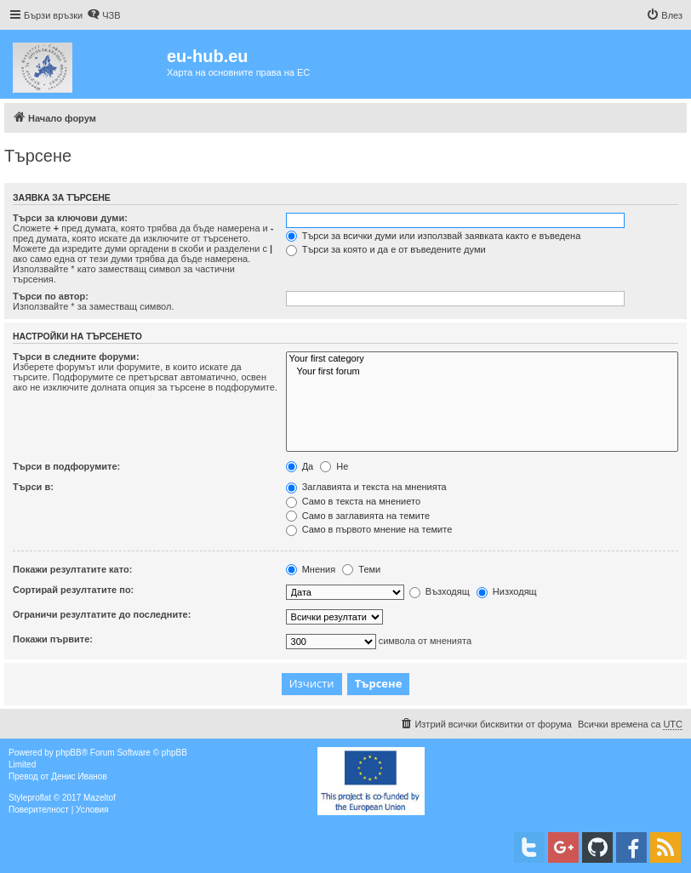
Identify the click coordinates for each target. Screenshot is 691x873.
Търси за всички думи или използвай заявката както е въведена (433, 236)
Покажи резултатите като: (72, 569)
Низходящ (507, 591)
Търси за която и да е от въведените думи (386, 249)
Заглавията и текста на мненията (366, 487)
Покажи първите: (53, 639)
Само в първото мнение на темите (369, 529)
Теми (361, 569)
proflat (39, 797)
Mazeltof (99, 797)
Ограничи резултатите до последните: (102, 614)
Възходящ (439, 591)
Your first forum (482, 372)
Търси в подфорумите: (66, 466)
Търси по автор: (51, 296)
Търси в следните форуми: (76, 356)
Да (300, 466)
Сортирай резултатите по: (73, 590)
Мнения (311, 569)
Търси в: (33, 487)
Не (334, 466)
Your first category (482, 359)
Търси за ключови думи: (70, 218)
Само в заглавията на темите (358, 516)
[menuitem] (103, 15)
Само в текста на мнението (353, 501)
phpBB (69, 752)
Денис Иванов (79, 776)
